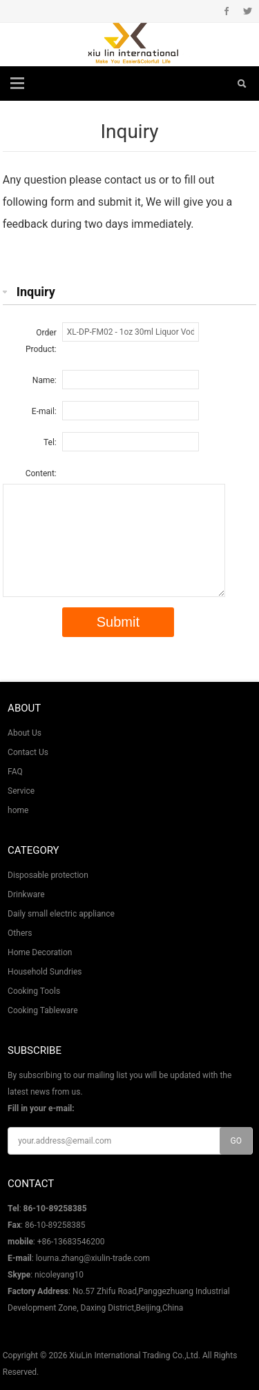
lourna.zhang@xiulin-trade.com (93, 1258)
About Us (24, 733)
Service (21, 791)
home (18, 810)
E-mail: (44, 411)
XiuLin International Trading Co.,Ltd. (134, 1355)
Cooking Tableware (43, 1010)
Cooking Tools (34, 991)
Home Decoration (40, 952)
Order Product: (41, 341)
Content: (41, 473)
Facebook (227, 11)
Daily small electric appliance (61, 914)
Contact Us (28, 752)
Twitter (247, 11)
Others (20, 933)
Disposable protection (48, 875)
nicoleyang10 (59, 1275)
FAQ (15, 771)
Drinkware (26, 894)
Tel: (50, 442)
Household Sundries (44, 972)
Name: (44, 380)
